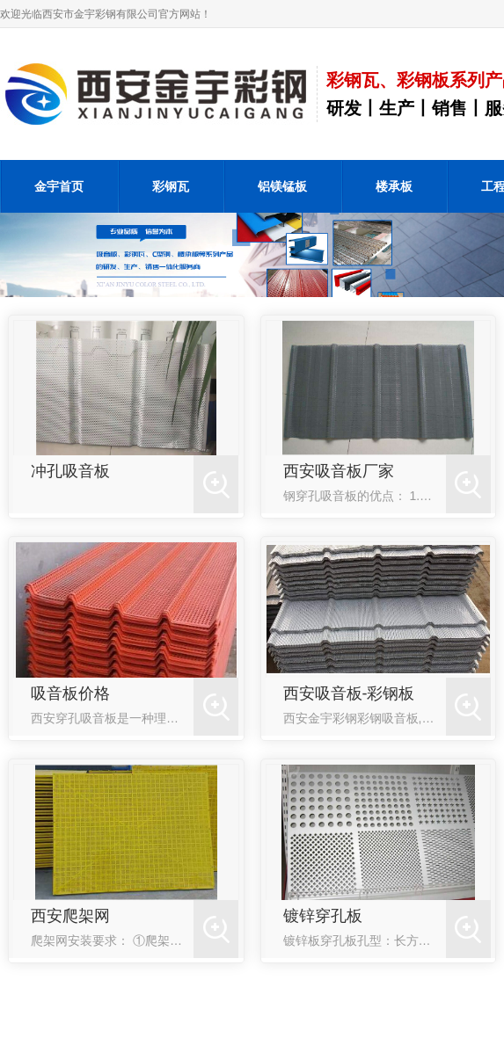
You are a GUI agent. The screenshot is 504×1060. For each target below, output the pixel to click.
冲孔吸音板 (70, 471)
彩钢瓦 (170, 186)
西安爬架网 (70, 916)
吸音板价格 (70, 693)
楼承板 (394, 186)
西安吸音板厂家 (338, 471)
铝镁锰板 (282, 186)
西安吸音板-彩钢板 (349, 693)
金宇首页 (59, 186)
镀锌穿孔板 (322, 916)
